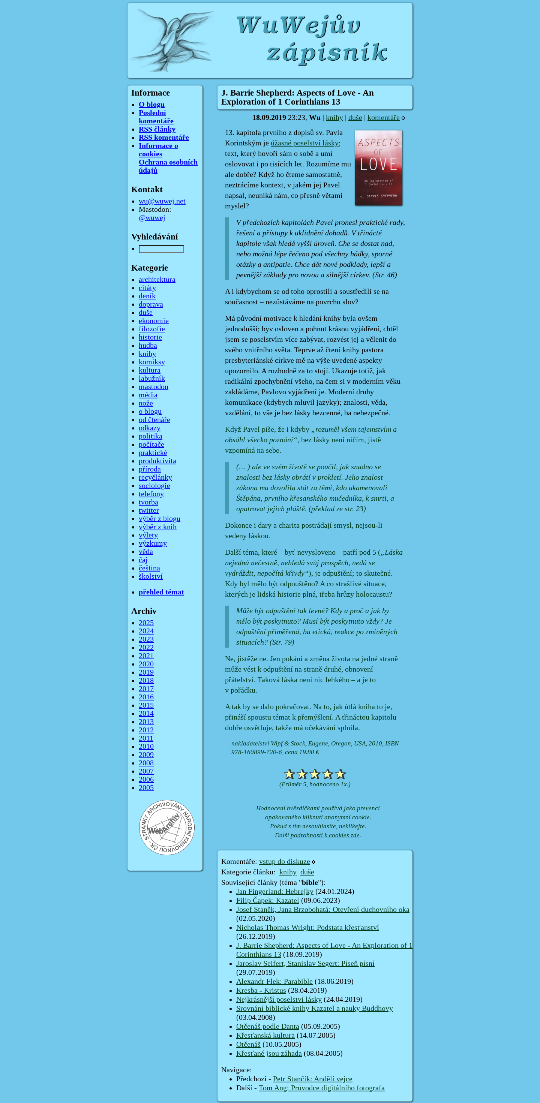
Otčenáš (248, 1044)
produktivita (157, 461)
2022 (146, 648)
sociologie (154, 486)
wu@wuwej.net (162, 201)
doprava (151, 304)
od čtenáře (154, 420)
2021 (146, 656)
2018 (146, 680)
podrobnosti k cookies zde (325, 835)
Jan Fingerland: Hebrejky (275, 891)
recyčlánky (155, 477)
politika (150, 436)
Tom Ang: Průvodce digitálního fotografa (322, 1088)
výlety (148, 535)
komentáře (384, 118)
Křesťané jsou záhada (269, 1053)
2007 (146, 771)
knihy (334, 118)
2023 (146, 639)
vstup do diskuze (284, 862)
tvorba (148, 502)
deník (147, 296)
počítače (151, 444)
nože (146, 403)
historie (150, 337)
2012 (146, 730)
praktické (153, 453)
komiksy (152, 362)
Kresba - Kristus (261, 990)
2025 (146, 623)
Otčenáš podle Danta (267, 1026)
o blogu (150, 411)
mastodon (153, 387)
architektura (157, 279)
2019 (146, 672)
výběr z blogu (159, 519)
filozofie (152, 329)
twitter (149, 510)
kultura (149, 370)
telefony (151, 494)
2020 (146, 664)
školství (151, 576)
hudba (148, 345)
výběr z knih (158, 527)
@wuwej (152, 218)
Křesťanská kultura (265, 1035)
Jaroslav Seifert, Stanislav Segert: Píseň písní (305, 963)
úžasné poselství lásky (305, 143)
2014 (146, 713)
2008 (146, 763)
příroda (150, 469)
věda (146, 552)
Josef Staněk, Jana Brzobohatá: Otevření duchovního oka (323, 909)
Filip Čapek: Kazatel (267, 900)
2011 (146, 738)
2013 (146, 722)
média (148, 395)
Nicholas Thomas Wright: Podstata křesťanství (307, 927)
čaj (143, 560)
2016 (146, 697)
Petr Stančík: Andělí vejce (312, 1079)
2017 (146, 689)
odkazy (149, 428)
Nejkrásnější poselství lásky (279, 999)
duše (355, 118)
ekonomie (154, 321)
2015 (146, 705)
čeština (149, 568)
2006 (146, 779)
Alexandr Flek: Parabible (274, 981)
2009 (146, 755)
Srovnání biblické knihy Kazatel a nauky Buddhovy (314, 1008)
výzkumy (153, 543)
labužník (152, 378)
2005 (146, 788)
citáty (147, 288)
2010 (146, 746)
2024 (146, 631)
